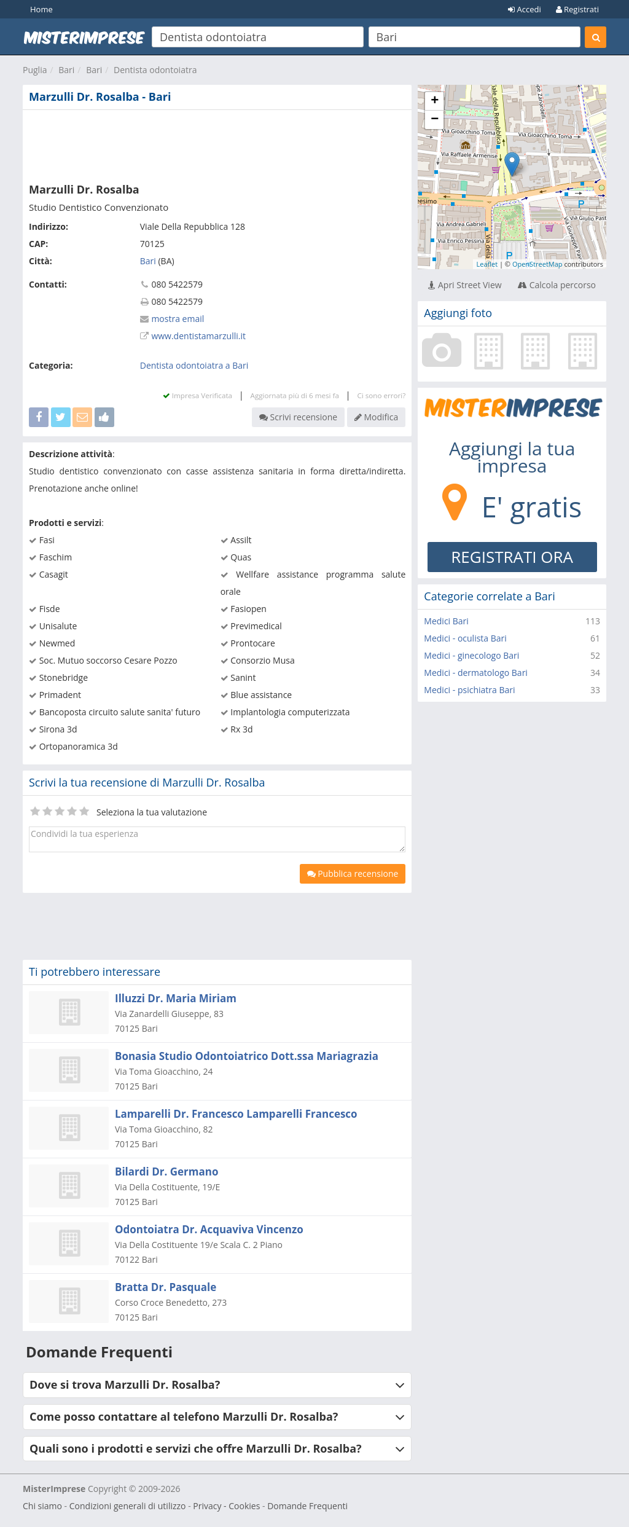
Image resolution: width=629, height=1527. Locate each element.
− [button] (435, 120)
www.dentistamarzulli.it (198, 336)
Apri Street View (464, 285)
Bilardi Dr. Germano (166, 1171)
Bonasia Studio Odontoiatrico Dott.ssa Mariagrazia (246, 1056)
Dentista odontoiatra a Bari (194, 365)
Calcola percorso (557, 285)
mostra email (177, 318)
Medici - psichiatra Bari (469, 690)
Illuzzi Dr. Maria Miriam (175, 998)
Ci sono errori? (381, 395)
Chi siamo (42, 1506)
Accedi (524, 9)
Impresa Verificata (197, 395)
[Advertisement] (217, 143)
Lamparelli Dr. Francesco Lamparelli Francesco (236, 1114)
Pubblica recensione (353, 873)
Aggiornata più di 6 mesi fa (295, 395)
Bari (66, 70)
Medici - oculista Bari (465, 638)
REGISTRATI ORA (512, 557)
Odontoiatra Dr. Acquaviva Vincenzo (209, 1229)
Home (41, 9)
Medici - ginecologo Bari (471, 655)
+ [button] (435, 101)
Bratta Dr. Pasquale (165, 1287)
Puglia (35, 70)
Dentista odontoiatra (155, 70)
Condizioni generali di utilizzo (127, 1506)
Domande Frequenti (307, 1506)
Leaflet (487, 264)
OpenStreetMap (537, 264)
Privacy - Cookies (226, 1506)
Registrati (577, 9)
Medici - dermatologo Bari (476, 672)
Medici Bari (446, 621)
